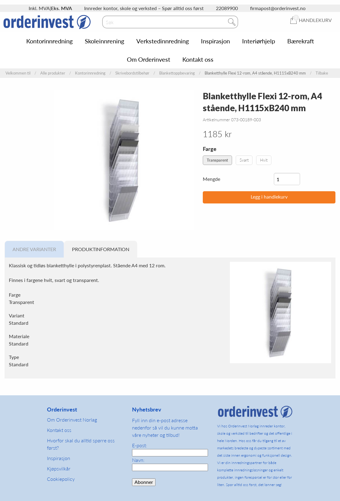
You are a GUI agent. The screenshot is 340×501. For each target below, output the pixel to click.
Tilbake (322, 73)
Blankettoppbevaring (177, 73)
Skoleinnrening (104, 41)
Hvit (263, 160)
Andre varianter (34, 249)
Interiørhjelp (258, 41)
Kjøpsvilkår (58, 468)
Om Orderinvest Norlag (72, 419)
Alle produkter (52, 73)
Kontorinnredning (49, 41)
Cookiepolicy (61, 479)
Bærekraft (300, 41)
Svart (244, 160)
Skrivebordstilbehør (132, 73)
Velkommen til (17, 73)
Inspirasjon (215, 41)
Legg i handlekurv (269, 196)
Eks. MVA (61, 8)
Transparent (217, 160)
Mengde (211, 179)
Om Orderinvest (148, 59)
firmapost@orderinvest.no (278, 8)
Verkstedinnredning (162, 41)
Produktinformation (100, 249)
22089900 (227, 8)
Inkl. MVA (39, 8)
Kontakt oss (197, 59)
